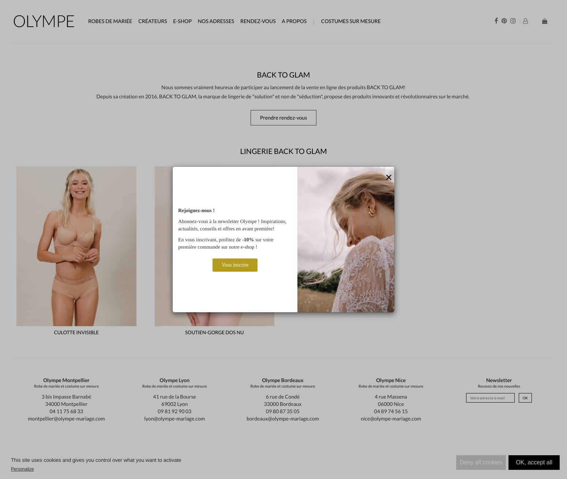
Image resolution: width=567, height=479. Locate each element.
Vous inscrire (235, 265)
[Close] (389, 178)
